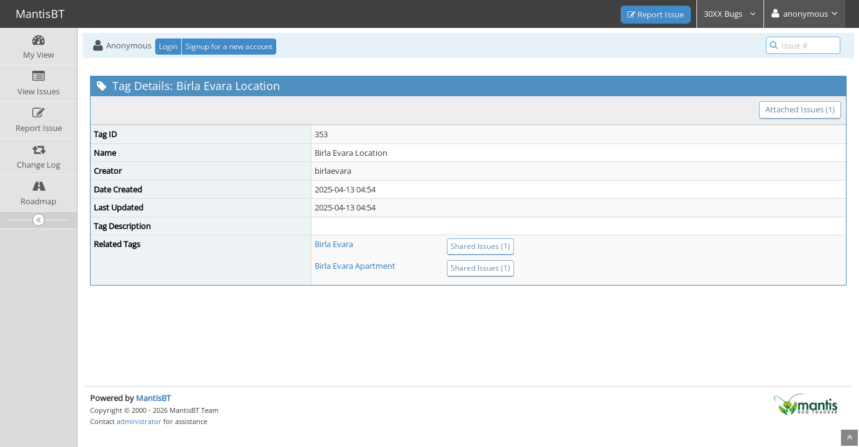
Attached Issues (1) (800, 109)
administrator (139, 421)
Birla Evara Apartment (355, 265)
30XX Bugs (730, 13)
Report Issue (655, 14)
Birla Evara (334, 244)
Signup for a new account (229, 46)
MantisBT (153, 398)
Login (168, 46)
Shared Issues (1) (480, 246)
